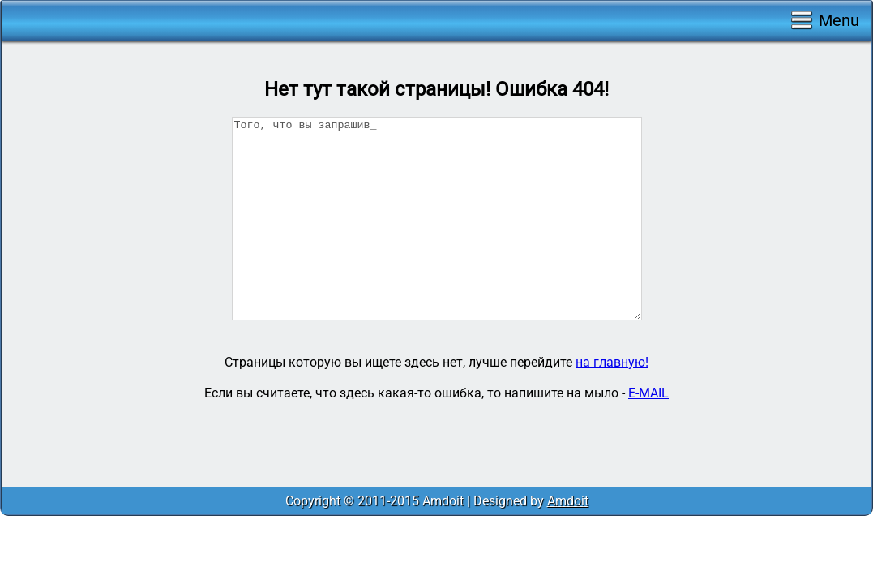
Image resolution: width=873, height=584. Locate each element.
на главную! (612, 362)
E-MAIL (648, 393)
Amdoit (567, 501)
